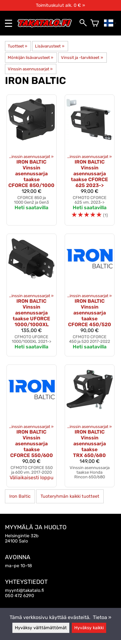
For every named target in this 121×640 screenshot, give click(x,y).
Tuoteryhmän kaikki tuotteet (70, 496)
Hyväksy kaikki (89, 627)
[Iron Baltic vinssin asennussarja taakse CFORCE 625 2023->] (90, 160)
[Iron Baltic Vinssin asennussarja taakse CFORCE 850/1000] (31, 160)
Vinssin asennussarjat (30, 69)
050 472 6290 (19, 595)
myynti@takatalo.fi (24, 590)
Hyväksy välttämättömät (41, 627)
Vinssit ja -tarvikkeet (82, 57)
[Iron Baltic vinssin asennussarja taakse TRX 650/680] (90, 425)
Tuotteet (17, 46)
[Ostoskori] (94, 23)
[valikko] (8, 23)
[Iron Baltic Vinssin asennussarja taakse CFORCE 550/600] (31, 425)
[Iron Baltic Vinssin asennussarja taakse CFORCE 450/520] (90, 295)
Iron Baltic (20, 496)
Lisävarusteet (49, 46)
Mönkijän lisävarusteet (30, 57)
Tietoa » (102, 617)
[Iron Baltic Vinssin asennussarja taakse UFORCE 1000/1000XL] (31, 295)
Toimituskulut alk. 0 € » (60, 5)
